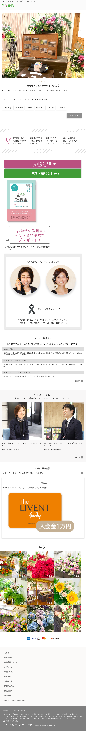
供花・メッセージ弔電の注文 (14, 700)
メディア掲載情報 (43, 338)
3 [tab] (44, 81)
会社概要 (7, 696)
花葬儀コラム (9, 686)
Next (77, 45)
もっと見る (76, 457)
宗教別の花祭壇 (36, 138)
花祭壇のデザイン (52, 138)
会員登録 (7, 676)
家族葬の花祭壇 (69, 138)
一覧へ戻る (74, 115)
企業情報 (5, 710)
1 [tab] (39, 81)
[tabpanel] (43, 45)
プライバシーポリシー (18, 710)
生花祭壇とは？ (19, 138)
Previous (8, 45)
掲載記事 (77, 381)
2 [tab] (41, 81)
